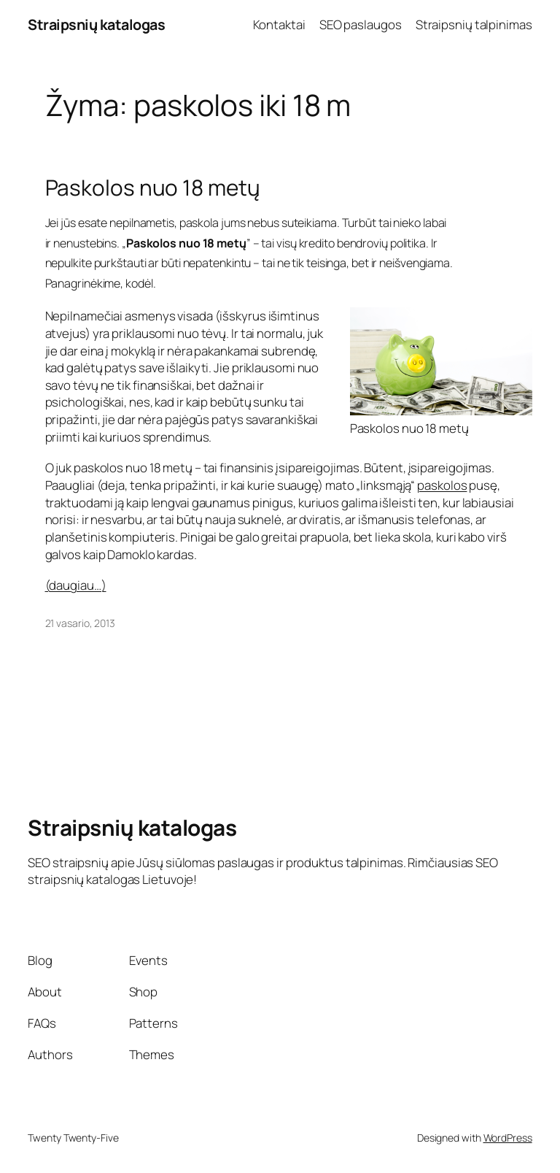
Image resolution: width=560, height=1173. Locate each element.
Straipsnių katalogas (96, 24)
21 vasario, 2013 (80, 623)
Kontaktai (279, 24)
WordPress (507, 1138)
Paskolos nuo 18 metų (152, 187)
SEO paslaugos (360, 24)
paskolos (442, 485)
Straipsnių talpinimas (474, 24)
